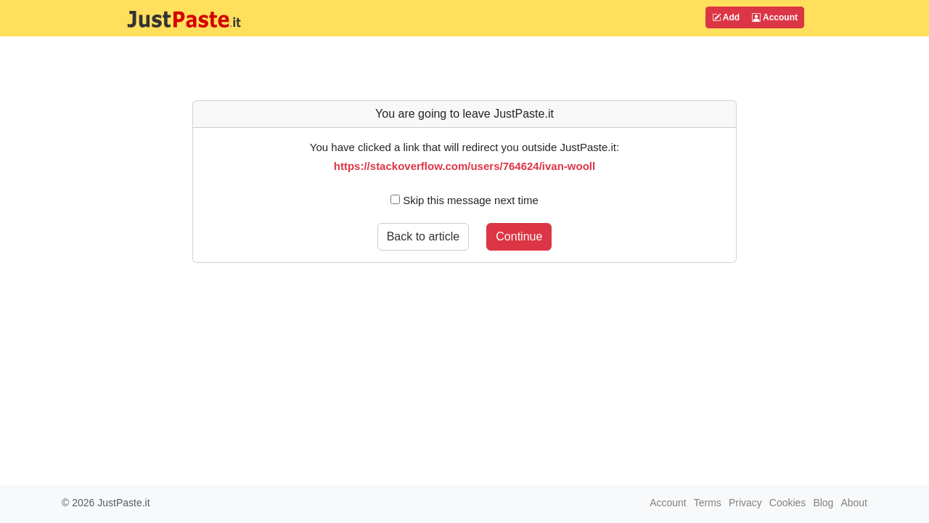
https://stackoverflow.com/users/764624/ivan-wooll (464, 166)
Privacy (745, 502)
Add (726, 17)
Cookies (787, 502)
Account (775, 17)
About (853, 502)
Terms (707, 502)
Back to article (423, 236)
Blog (823, 502)
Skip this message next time (464, 200)
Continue (519, 236)
